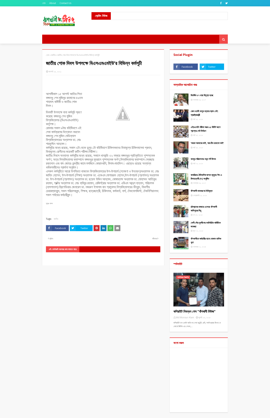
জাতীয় (53, 55)
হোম (44, 3)
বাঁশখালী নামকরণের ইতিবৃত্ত (201, 191)
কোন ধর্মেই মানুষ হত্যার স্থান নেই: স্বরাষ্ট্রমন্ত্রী (204, 113)
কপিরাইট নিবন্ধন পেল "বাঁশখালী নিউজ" (194, 311)
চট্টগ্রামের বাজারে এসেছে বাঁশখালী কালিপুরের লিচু (204, 208)
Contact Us (65, 3)
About (52, 3)
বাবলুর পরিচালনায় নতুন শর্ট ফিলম (203, 159)
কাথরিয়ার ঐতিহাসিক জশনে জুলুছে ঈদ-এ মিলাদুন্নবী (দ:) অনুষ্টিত (206, 176)
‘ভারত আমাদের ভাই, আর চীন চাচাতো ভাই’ (207, 143)
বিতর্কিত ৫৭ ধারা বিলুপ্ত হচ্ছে (202, 95)
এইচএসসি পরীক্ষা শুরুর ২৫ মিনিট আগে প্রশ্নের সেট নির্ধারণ (205, 129)
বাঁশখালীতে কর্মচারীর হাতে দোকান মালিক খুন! (206, 240)
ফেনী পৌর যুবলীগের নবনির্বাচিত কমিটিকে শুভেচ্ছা (205, 224)
